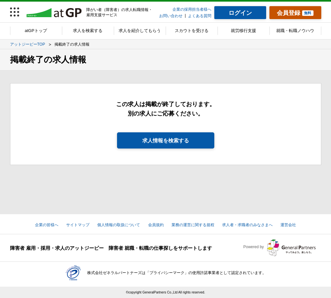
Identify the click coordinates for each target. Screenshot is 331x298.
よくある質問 (199, 16)
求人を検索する (87, 30)
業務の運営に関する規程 (192, 225)
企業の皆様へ (46, 225)
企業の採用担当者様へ (191, 9)
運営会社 (288, 225)
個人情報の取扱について (118, 225)
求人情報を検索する (165, 140)
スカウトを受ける (191, 30)
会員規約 (156, 225)
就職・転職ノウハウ (295, 30)
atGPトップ (36, 30)
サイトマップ (77, 225)
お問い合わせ (171, 16)
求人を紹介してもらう (140, 30)
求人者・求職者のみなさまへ (247, 225)
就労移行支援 (243, 30)
